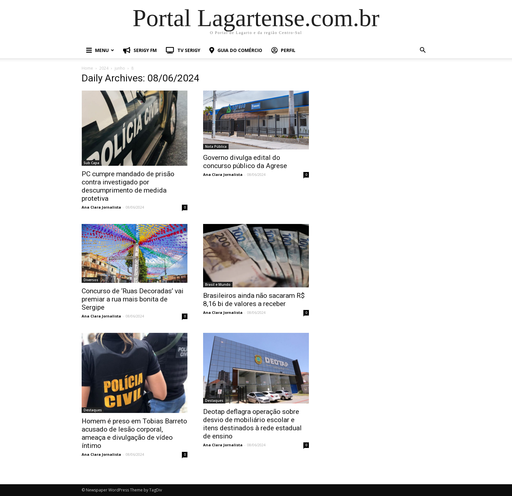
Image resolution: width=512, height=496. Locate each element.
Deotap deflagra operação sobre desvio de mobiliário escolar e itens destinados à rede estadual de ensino (252, 424)
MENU (97, 50)
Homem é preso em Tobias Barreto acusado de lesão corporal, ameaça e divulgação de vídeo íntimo (134, 433)
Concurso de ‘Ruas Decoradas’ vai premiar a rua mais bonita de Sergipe (133, 299)
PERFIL (283, 50)
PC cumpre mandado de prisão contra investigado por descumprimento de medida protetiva (128, 186)
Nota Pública (216, 146)
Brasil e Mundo (218, 284)
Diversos (91, 280)
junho (120, 68)
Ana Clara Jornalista (101, 207)
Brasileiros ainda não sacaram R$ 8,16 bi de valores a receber (254, 300)
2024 (103, 68)
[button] (422, 51)
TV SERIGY (183, 50)
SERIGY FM (140, 50)
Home (87, 68)
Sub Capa (91, 163)
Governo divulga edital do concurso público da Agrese (245, 162)
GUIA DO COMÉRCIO (235, 50)
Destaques (93, 410)
